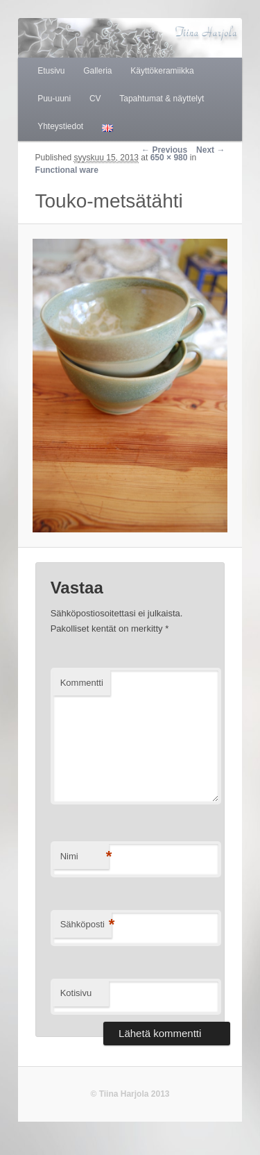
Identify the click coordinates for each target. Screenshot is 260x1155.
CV (95, 98)
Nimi (84, 857)
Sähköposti (86, 925)
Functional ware (66, 170)
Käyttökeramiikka (161, 71)
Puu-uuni (54, 98)
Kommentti (81, 682)
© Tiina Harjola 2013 (129, 1094)
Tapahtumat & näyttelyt (161, 98)
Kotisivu (76, 993)
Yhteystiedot (60, 126)
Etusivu (50, 71)
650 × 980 (169, 157)
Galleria (97, 71)
